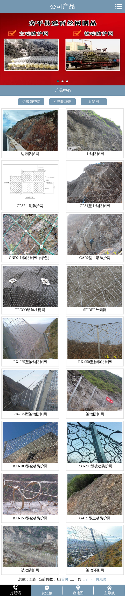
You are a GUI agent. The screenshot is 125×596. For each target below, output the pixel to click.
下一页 (93, 579)
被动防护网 (95, 414)
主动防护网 (62, 49)
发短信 (46, 593)
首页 (64, 579)
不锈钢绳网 (62, 102)
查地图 (78, 593)
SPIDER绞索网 (95, 310)
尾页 (103, 579)
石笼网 (93, 102)
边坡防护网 (31, 102)
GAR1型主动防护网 (95, 518)
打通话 (15, 593)
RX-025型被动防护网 (30, 362)
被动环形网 (95, 570)
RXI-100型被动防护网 (30, 466)
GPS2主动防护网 (30, 206)
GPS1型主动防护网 (95, 206)
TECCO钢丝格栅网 (30, 310)
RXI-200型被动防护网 (95, 466)
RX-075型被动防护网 (30, 414)
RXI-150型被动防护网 (30, 518)
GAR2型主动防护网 (95, 258)
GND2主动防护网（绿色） (30, 258)
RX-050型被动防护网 (95, 362)
